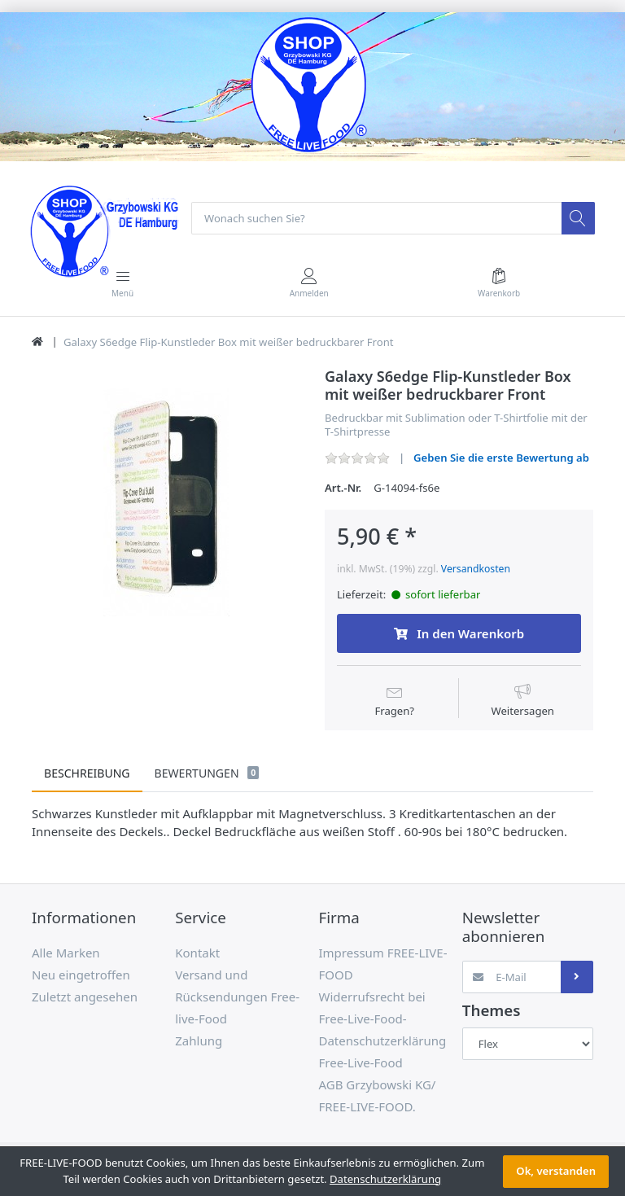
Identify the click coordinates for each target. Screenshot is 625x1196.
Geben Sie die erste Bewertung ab (501, 457)
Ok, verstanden (556, 1170)
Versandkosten (475, 569)
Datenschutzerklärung (385, 1179)
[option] (166, 503)
